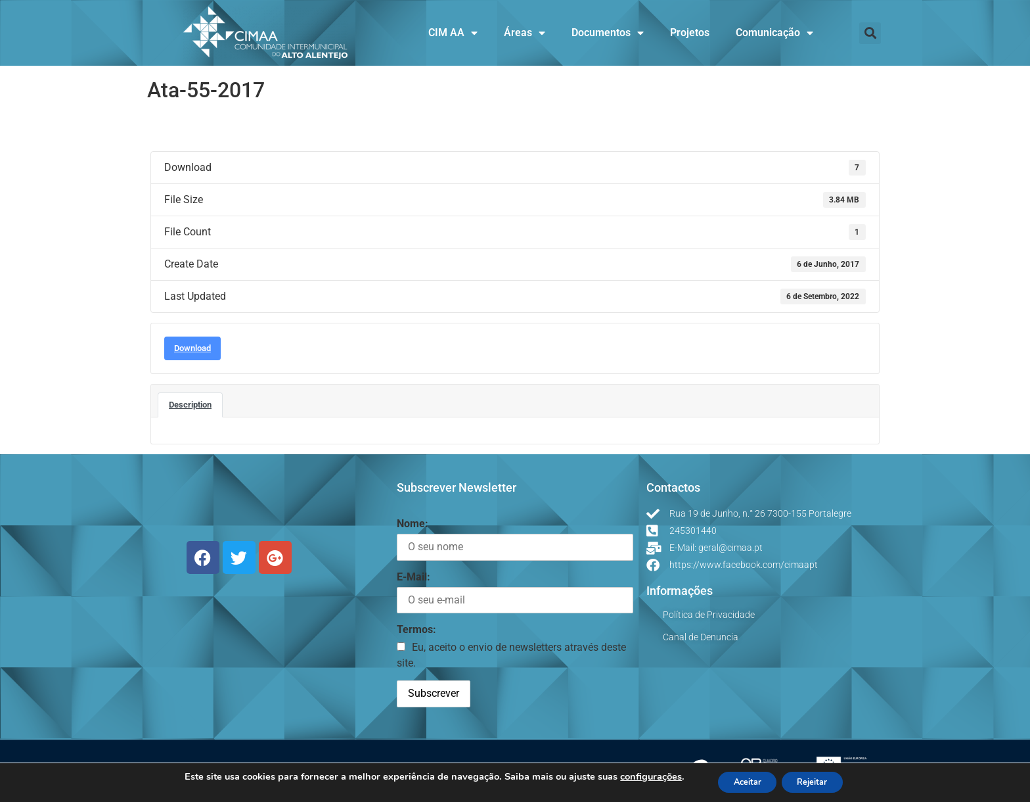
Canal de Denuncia (700, 637)
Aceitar (742, 781)
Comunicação (774, 33)
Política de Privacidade (709, 614)
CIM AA (453, 33)
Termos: (416, 629)
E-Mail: (413, 577)
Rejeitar (817, 781)
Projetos (689, 32)
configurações (640, 776)
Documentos (607, 33)
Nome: (412, 523)
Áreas (524, 33)
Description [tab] (190, 405)
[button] (870, 33)
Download (192, 348)
